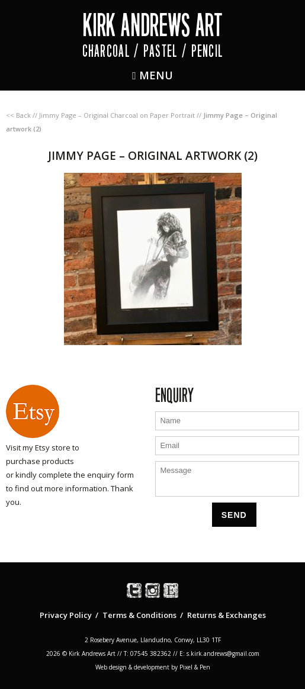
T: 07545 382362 (147, 653)
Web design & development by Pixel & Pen (152, 667)
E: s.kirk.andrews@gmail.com (219, 653)
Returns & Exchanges (226, 615)
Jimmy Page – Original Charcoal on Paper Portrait (117, 115)
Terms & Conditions (139, 615)
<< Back (18, 115)
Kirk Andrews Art (152, 25)
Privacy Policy (66, 615)
